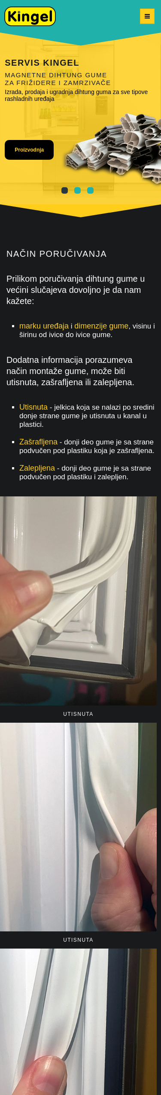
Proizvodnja (29, 150)
